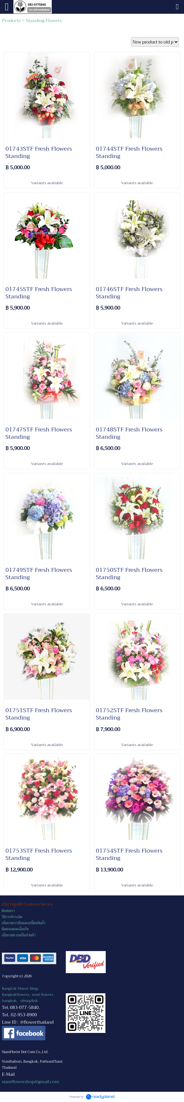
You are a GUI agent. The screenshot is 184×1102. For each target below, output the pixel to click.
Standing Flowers (44, 20)
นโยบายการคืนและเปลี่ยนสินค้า (23, 923)
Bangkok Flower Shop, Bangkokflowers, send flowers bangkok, (27, 995)
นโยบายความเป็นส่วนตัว (18, 935)
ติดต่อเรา (8, 911)
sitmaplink (29, 1001)
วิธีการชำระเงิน (12, 917)
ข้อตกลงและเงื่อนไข (15, 929)
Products (11, 20)
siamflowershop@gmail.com (30, 1081)
